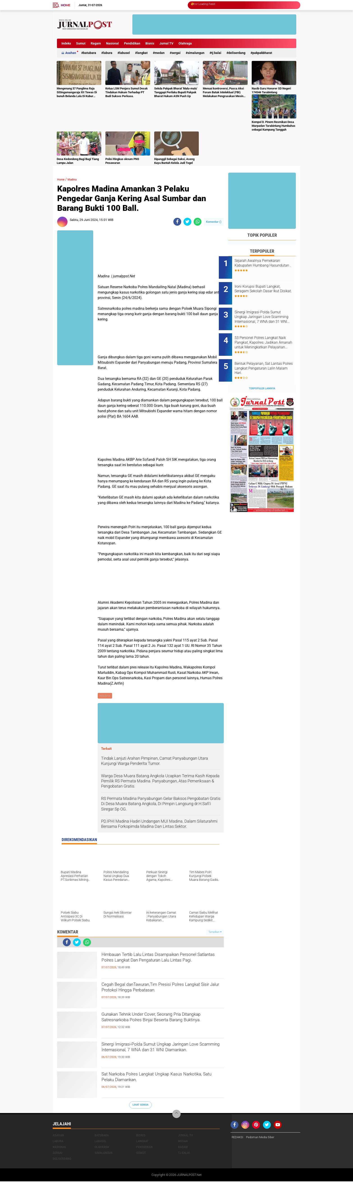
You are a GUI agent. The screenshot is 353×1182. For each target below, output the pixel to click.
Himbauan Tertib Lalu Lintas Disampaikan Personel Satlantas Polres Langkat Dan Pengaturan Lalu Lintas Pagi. (155, 964)
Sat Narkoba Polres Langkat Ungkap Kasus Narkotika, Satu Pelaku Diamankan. (156, 1079)
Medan (160, 53)
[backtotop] (176, 1114)
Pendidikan (132, 43)
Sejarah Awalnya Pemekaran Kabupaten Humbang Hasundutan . (267, 265)
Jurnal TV (166, 43)
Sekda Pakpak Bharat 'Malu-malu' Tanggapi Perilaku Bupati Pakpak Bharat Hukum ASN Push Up (175, 92)
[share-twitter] (187, 222)
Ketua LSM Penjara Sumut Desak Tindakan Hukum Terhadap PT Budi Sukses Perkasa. (126, 92)
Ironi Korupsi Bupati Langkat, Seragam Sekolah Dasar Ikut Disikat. (267, 288)
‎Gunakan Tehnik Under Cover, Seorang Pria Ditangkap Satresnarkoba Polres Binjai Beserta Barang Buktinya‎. (160, 1024)
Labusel (124, 53)
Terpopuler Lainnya (262, 373)
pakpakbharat (262, 53)
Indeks (66, 43)
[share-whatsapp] (197, 222)
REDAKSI (238, 1138)
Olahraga (185, 43)
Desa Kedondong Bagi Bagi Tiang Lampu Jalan (78, 161)
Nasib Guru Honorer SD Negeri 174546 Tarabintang (271, 90)
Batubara (89, 53)
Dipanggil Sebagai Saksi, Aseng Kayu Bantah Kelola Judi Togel (174, 161)
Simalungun (196, 53)
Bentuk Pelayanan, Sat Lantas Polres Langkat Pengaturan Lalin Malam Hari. (267, 356)
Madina (76, 179)
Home (65, 5)
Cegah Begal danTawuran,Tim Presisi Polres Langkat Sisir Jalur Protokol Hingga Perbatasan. (162, 990)
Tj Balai (216, 53)
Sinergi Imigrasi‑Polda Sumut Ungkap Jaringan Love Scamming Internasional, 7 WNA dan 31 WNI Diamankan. (160, 1053)
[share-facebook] (177, 222)
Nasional (112, 43)
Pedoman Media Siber (262, 1138)
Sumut (81, 43)
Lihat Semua (140, 1105)
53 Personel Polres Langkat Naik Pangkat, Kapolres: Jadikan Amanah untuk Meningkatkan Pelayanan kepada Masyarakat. (265, 334)
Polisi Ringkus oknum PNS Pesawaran (122, 161)
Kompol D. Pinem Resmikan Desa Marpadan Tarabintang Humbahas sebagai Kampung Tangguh (273, 125)
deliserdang (236, 53)
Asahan (70, 53)
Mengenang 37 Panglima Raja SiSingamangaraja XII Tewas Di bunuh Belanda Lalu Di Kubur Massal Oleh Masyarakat (77, 92)
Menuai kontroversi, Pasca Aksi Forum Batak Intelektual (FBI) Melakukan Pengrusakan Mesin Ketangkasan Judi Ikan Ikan (223, 92)
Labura (107, 53)
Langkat (142, 53)
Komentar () (214, 221)
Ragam (96, 43)
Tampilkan (215, 932)
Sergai (176, 53)
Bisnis (149, 43)
